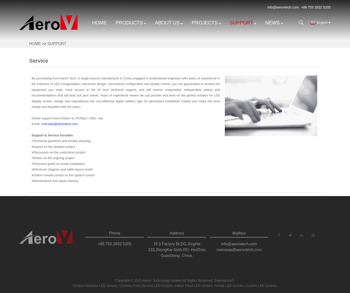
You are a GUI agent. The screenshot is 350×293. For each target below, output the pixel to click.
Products (131, 22)
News (274, 22)
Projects (206, 22)
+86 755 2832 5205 (316, 7)
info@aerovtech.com (283, 7)
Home (99, 22)
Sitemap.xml (223, 281)
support (243, 22)
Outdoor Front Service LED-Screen (145, 286)
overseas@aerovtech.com (59, 124)
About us (169, 22)
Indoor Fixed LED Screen (193, 286)
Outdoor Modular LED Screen (95, 286)
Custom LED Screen (260, 286)
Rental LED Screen (229, 286)
